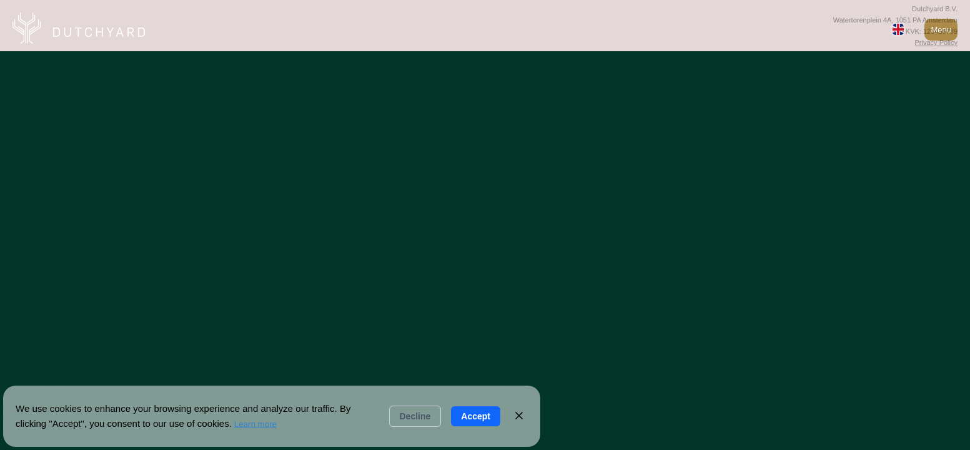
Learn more (255, 424)
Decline (415, 416)
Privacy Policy (936, 42)
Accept (475, 416)
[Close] (519, 416)
